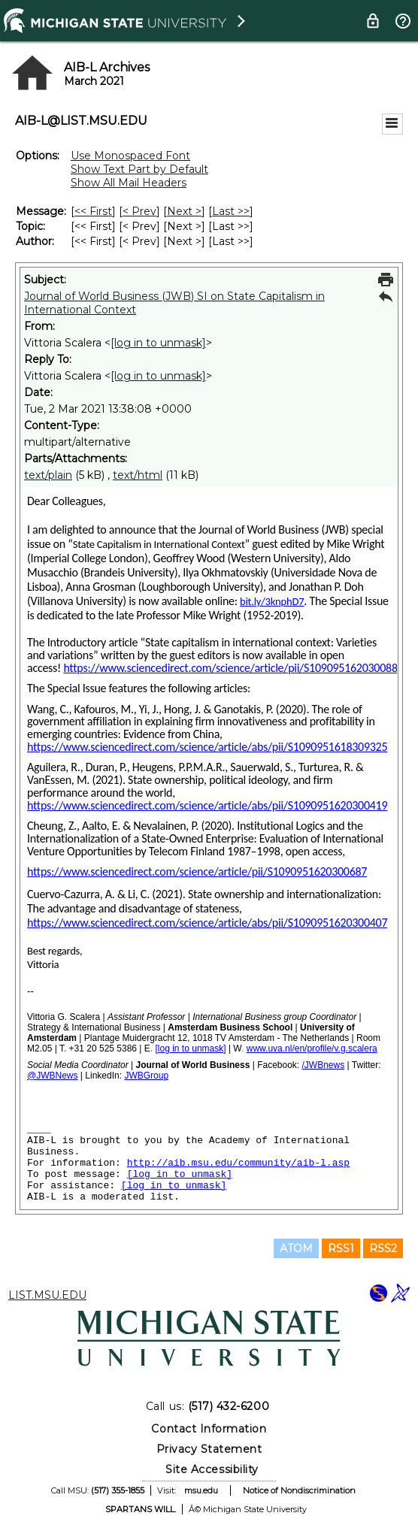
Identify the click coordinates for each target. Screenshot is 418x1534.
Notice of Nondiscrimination (299, 1490)
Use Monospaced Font (130, 155)
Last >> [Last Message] (231, 211)
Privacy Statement (209, 1449)
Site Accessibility (212, 1469)
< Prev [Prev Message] (139, 211)
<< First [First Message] (93, 211)
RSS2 (383, 1248)
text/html (137, 475)
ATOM (296, 1248)
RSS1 (341, 1248)
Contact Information (208, 1429)
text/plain (48, 475)
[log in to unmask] (158, 342)
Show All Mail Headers (128, 182)
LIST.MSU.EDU (47, 1295)
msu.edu (201, 1490)
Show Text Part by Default (139, 169)
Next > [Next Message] (184, 211)
